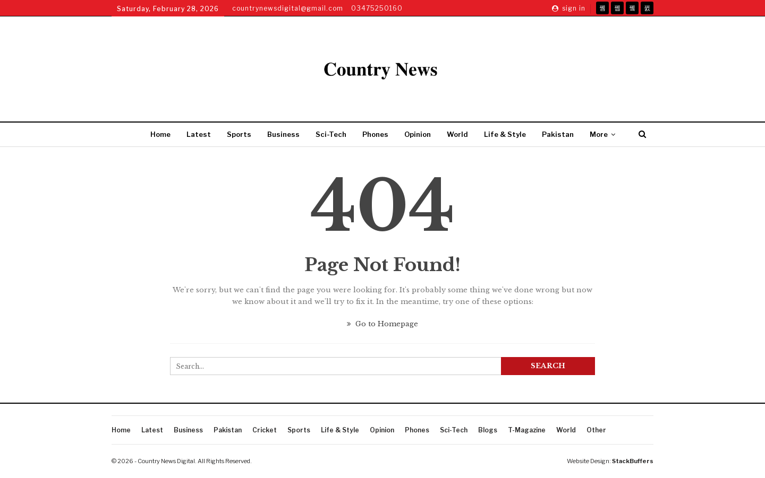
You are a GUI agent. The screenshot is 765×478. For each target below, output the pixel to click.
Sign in (568, 8)
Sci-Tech (331, 134)
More (599, 134)
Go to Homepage (382, 323)
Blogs (487, 430)
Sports (239, 134)
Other (596, 430)
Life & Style (505, 134)
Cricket (264, 430)
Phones (375, 134)
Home (160, 134)
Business (283, 134)
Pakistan (558, 134)
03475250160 (377, 8)
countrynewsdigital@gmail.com (287, 8)
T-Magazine (527, 430)
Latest (198, 134)
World (457, 134)
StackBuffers (632, 461)
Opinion (417, 134)
